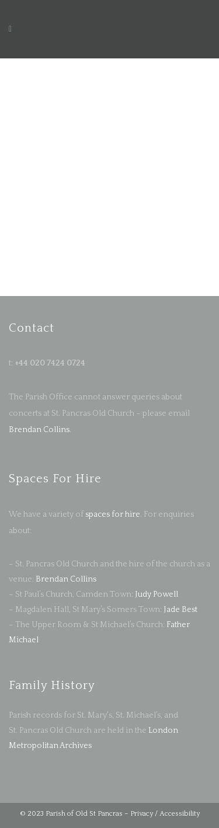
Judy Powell (156, 594)
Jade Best (180, 609)
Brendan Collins (39, 429)
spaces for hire (112, 514)
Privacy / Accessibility (165, 813)
